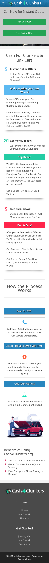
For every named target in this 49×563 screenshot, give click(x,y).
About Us (24, 518)
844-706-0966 (24, 21)
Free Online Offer (25, 32)
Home (24, 510)
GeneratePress (24, 559)
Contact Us (24, 544)
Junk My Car (24, 536)
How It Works (24, 514)
